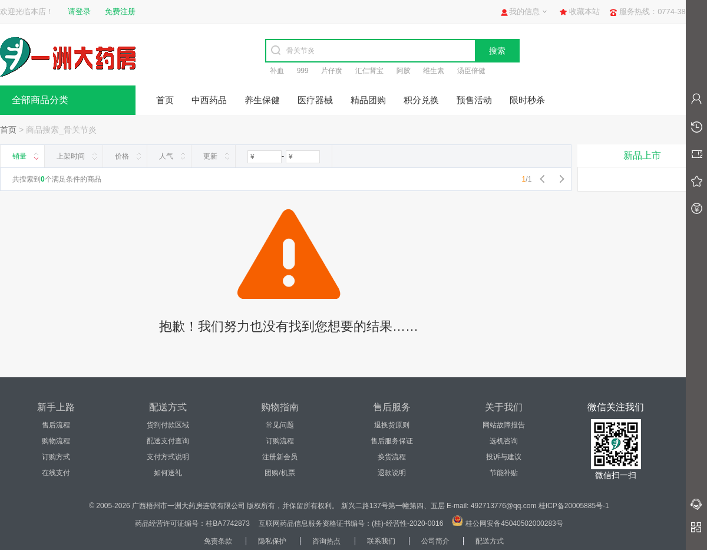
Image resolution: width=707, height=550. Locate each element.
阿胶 (404, 71)
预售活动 (474, 100)
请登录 (79, 11)
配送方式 (489, 541)
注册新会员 (280, 457)
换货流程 (392, 457)
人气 (166, 156)
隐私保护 (272, 541)
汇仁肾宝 (369, 71)
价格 (122, 156)
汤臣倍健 (471, 71)
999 (303, 71)
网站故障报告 (504, 425)
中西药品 (209, 100)
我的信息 (524, 11)
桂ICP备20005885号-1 (573, 506)
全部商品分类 (40, 100)
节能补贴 (504, 473)
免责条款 (218, 541)
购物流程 (56, 441)
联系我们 (381, 541)
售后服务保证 (392, 441)
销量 (19, 156)
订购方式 (56, 457)
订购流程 (280, 441)
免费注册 (120, 11)
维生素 (433, 71)
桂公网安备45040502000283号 (514, 523)
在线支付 (56, 473)
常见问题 (280, 425)
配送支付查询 (168, 441)
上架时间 (71, 156)
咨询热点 (326, 541)
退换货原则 (391, 425)
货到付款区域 (168, 425)
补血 (277, 71)
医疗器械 (315, 100)
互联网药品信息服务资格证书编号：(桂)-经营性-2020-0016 (351, 523)
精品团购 (368, 100)
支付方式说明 (168, 457)
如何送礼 (168, 473)
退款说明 (392, 473)
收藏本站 (584, 11)
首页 (165, 100)
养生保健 (262, 100)
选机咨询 (504, 441)
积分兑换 (421, 100)
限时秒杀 (527, 100)
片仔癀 (331, 71)
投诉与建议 (503, 457)
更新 (210, 156)
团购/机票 (280, 473)
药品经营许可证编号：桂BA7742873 (192, 523)
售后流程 (56, 425)
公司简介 (435, 541)
